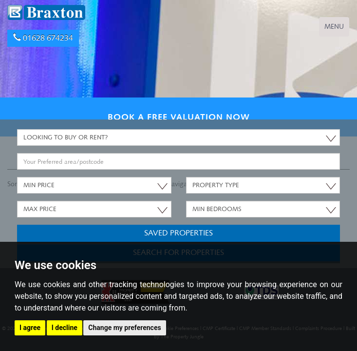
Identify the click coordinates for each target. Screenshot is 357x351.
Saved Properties (178, 232)
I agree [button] (29, 328)
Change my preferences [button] (124, 328)
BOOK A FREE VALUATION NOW (179, 117)
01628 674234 (43, 37)
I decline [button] (64, 328)
